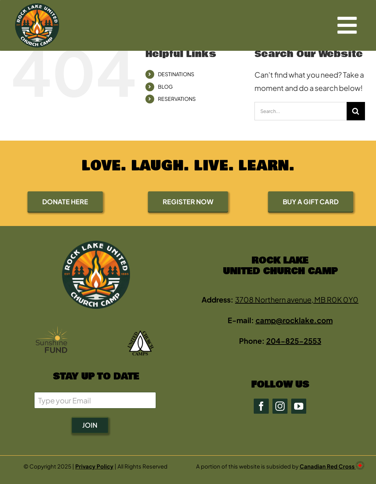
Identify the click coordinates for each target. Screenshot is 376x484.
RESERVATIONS (177, 98)
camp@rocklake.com (294, 320)
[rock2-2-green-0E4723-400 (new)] (37, 6)
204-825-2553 (293, 340)
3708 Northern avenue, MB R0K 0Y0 (296, 299)
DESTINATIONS (176, 74)
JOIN (89, 425)
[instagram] (280, 406)
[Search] (356, 111)
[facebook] (261, 406)
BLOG (165, 86)
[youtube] (298, 406)
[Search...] (300, 111)
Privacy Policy (94, 466)
